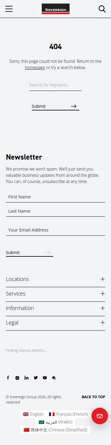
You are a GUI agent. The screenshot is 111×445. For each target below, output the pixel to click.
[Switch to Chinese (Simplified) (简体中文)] (55, 430)
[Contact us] (99, 416)
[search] (102, 9)
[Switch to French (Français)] (68, 414)
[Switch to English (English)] (33, 414)
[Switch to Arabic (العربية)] (55, 422)
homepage (35, 67)
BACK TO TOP (93, 396)
